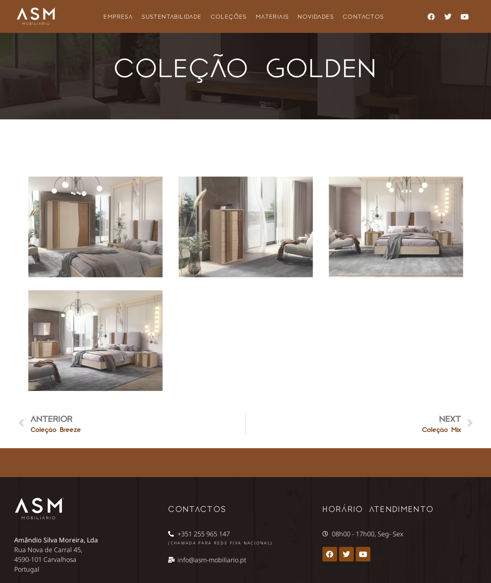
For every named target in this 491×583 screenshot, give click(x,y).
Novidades (316, 16)
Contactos (363, 16)
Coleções (229, 16)
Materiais (272, 16)
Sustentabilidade (171, 16)
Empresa (118, 16)
